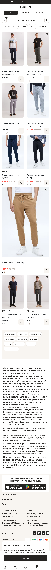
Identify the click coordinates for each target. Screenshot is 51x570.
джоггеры (33, 339)
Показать (8, 356)
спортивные (21, 26)
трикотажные (19, 344)
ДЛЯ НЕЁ (10, 12)
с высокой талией (11, 349)
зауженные (43, 26)
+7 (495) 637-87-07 (38, 513)
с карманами (22, 339)
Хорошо (25, 558)
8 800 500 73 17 (10, 513)
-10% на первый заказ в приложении (25, 2)
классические (10, 334)
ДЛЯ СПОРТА (40, 12)
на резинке (31, 344)
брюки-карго (9, 339)
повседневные (8, 26)
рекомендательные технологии (31, 552)
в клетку (8, 344)
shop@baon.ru (8, 516)
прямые (32, 26)
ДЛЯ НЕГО (25, 12)
